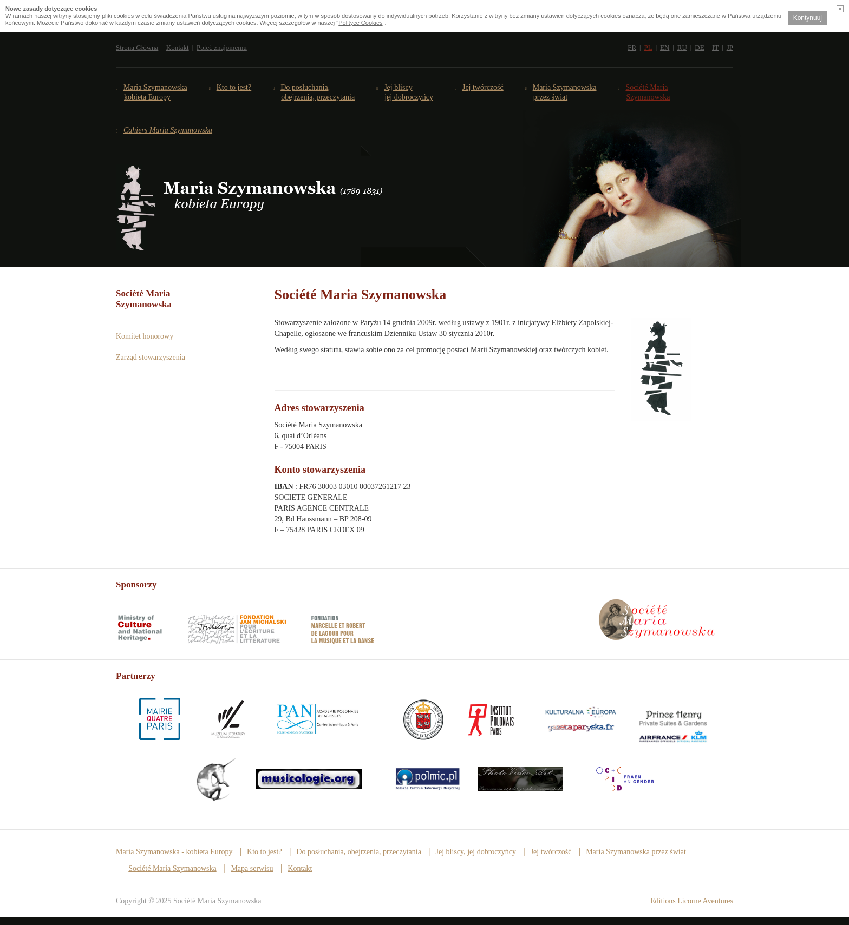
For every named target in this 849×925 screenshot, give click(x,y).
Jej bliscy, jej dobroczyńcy (476, 852)
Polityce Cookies (360, 22)
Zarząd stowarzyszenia (150, 357)
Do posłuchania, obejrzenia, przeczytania (358, 852)
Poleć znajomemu (222, 47)
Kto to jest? (234, 87)
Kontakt (177, 47)
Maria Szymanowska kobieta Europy (155, 92)
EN (664, 47)
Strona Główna (137, 47)
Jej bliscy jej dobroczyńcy (408, 92)
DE (699, 47)
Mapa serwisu (252, 868)
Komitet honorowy (144, 336)
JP (730, 47)
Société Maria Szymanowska (648, 92)
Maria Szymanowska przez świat (565, 92)
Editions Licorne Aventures (691, 901)
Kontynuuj (807, 18)
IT (715, 47)
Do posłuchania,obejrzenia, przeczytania (318, 92)
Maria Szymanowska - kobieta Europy (174, 852)
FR (632, 47)
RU (682, 47)
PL (648, 47)
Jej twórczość (483, 87)
